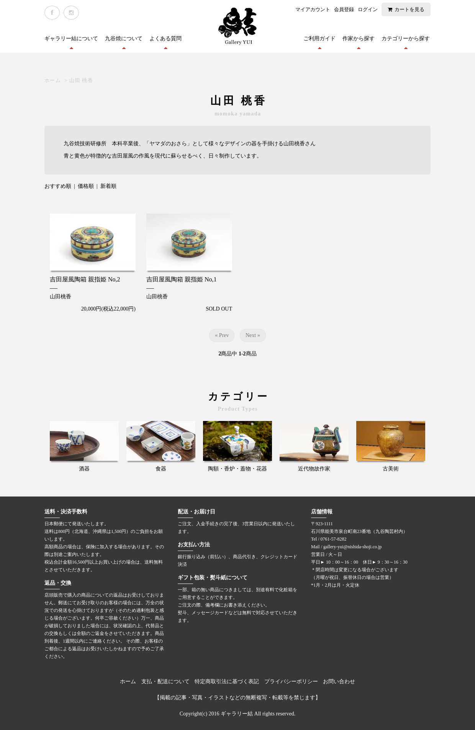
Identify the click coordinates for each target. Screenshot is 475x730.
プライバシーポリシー (291, 681)
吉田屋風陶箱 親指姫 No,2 (85, 279)
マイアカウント (312, 9)
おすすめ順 (57, 186)
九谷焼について (123, 38)
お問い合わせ (339, 681)
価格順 (86, 186)
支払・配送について (165, 681)
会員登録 (344, 9)
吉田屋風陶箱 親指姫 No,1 (181, 279)
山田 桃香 (81, 80)
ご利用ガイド (319, 38)
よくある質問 (165, 38)
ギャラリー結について (71, 38)
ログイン (368, 9)
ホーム (52, 80)
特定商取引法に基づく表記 (227, 681)
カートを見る (409, 9)
